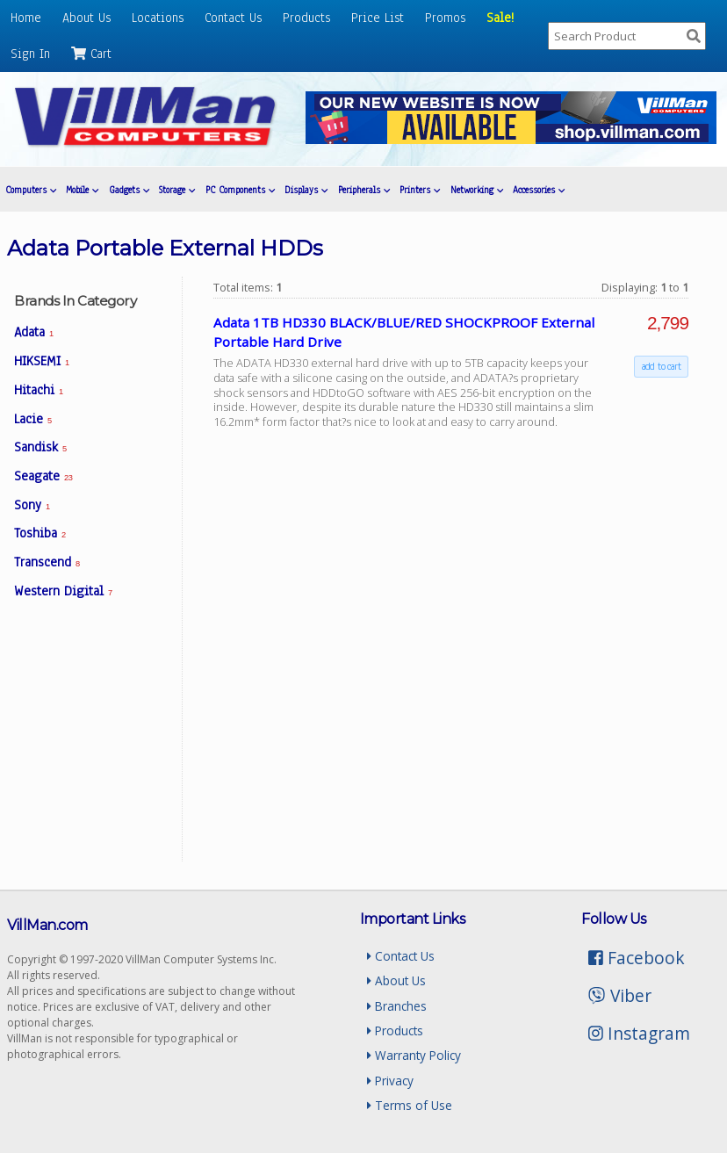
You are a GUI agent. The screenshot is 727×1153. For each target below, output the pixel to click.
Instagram (639, 1033)
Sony (32, 505)
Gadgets (129, 190)
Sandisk (40, 447)
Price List (377, 17)
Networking (476, 190)
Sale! (500, 17)
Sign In (30, 53)
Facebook (636, 957)
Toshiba (40, 533)
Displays (306, 190)
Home (26, 17)
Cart (91, 53)
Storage (177, 190)
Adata (34, 332)
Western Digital (63, 591)
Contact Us (233, 17)
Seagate (43, 476)
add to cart (661, 366)
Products (306, 17)
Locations (158, 17)
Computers (30, 190)
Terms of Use (409, 1105)
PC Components (240, 190)
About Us (86, 17)
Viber (619, 995)
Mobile (82, 190)
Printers (419, 190)
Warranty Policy (414, 1055)
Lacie (33, 419)
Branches (397, 1006)
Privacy (390, 1080)
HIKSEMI (41, 361)
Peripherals (364, 190)
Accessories (539, 190)
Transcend (47, 562)
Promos (445, 17)
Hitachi (38, 390)
